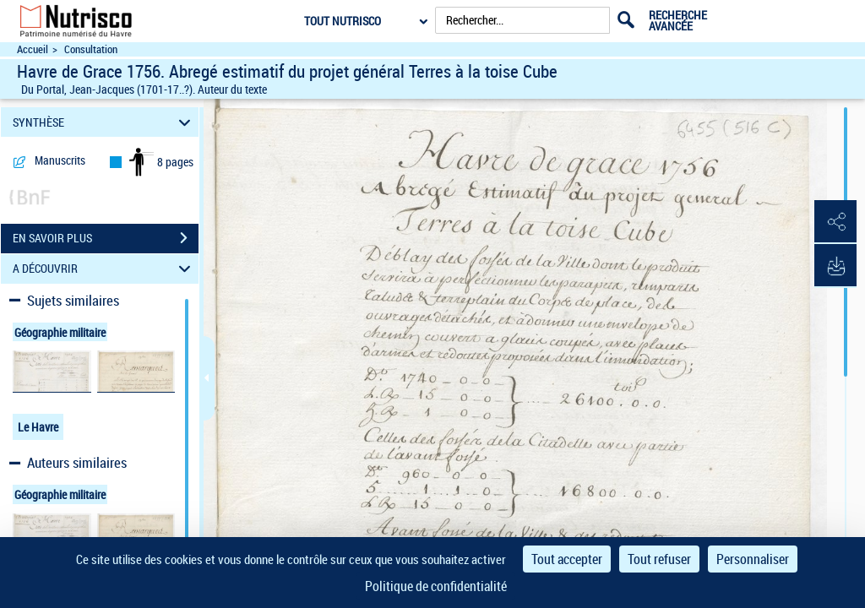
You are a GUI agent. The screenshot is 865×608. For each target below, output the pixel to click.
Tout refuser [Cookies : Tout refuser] (659, 559)
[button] (835, 222)
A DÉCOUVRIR (104, 269)
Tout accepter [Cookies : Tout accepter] (566, 559)
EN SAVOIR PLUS (106, 238)
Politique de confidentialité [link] (436, 586)
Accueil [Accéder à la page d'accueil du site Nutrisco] (32, 49)
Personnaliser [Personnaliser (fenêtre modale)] (752, 559)
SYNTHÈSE (104, 122)
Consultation (90, 49)
